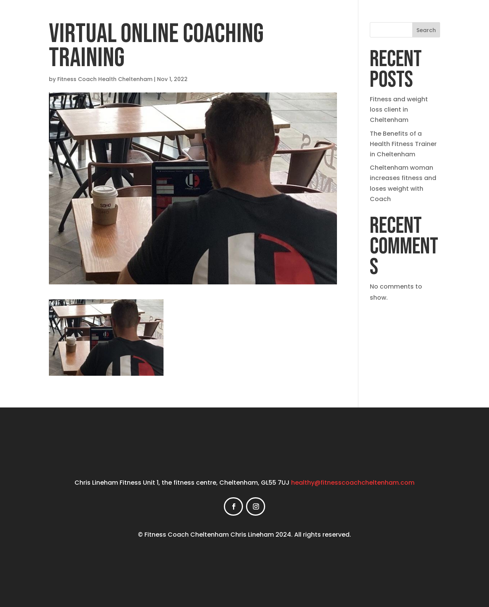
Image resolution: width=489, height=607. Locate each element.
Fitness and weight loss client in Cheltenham (399, 109)
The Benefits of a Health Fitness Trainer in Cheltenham (403, 144)
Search (426, 30)
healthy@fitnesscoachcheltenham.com (353, 482)
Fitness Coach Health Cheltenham (104, 79)
